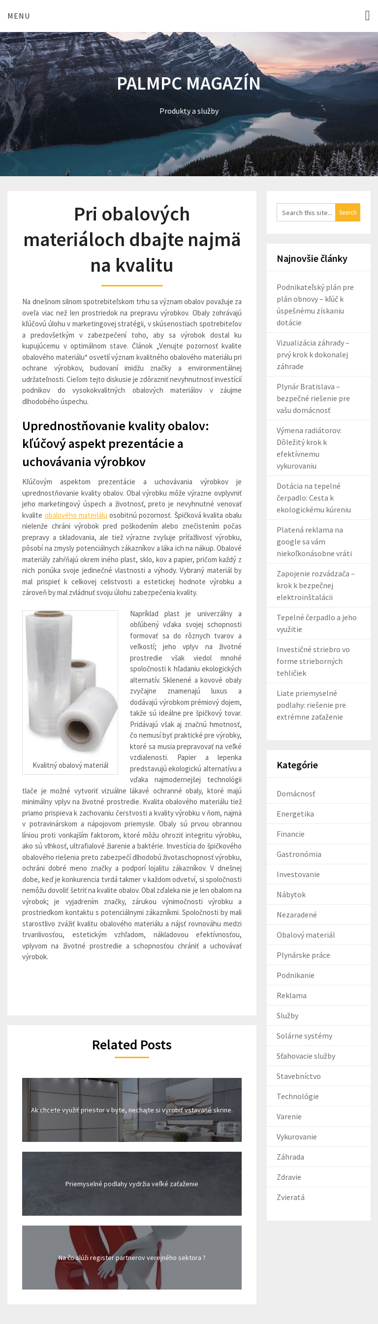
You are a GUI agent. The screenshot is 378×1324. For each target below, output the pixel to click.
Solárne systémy (304, 1035)
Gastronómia (299, 854)
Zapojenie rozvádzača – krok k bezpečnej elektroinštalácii (316, 585)
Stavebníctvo (299, 1076)
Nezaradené (297, 914)
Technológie (298, 1096)
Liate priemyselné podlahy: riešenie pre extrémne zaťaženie (311, 705)
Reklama (292, 995)
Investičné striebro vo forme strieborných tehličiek (313, 661)
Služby (287, 1015)
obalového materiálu (76, 515)
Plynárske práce (303, 955)
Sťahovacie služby (306, 1056)
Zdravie (289, 1177)
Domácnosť (296, 793)
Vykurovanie (297, 1136)
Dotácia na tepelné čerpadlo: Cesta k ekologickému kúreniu (314, 497)
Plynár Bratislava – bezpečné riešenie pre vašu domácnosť (313, 398)
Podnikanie (296, 975)
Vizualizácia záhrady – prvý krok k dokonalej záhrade (313, 354)
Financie (291, 834)
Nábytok (291, 894)
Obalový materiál (306, 935)
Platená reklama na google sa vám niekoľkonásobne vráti (314, 541)
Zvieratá (291, 1197)
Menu (18, 16)
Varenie (289, 1116)
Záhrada (290, 1157)
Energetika (295, 814)
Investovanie (298, 874)
